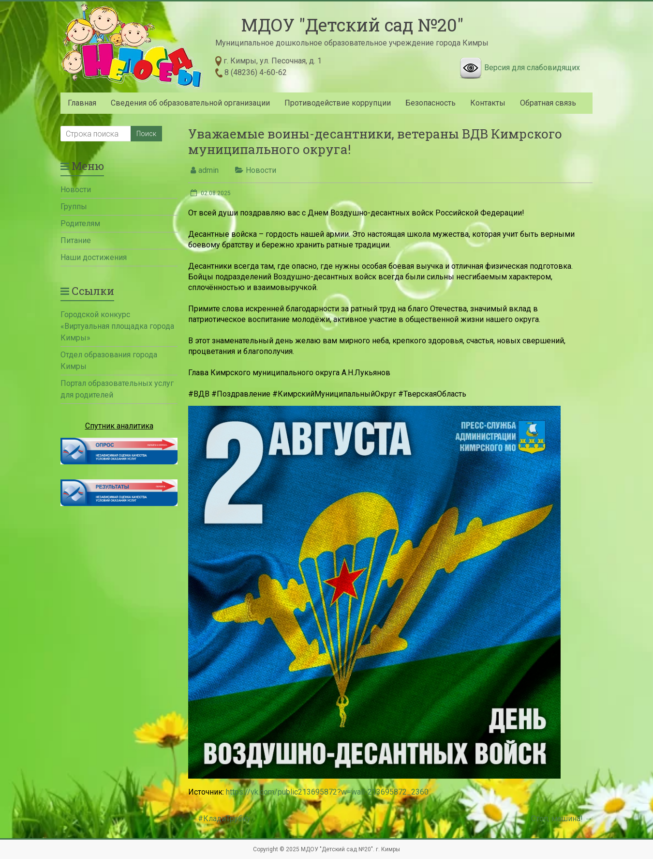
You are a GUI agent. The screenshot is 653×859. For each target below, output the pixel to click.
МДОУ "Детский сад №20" (352, 24)
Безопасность (430, 102)
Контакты (487, 102)
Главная (82, 102)
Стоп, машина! (562, 818)
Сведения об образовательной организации (190, 102)
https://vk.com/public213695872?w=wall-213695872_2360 (327, 792)
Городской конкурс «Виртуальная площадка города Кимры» (117, 326)
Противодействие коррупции (337, 102)
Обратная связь (548, 102)
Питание (75, 240)
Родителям (80, 223)
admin (208, 170)
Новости (261, 170)
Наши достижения (93, 257)
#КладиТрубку (219, 818)
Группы (73, 206)
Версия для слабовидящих (532, 67)
